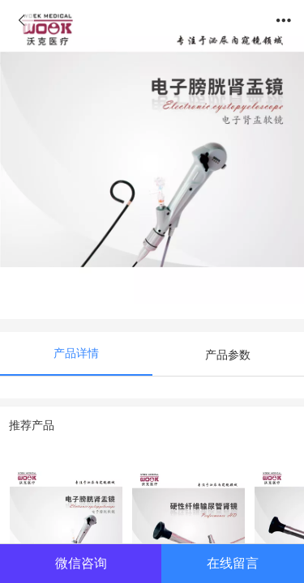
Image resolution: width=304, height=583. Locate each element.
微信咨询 (81, 562)
